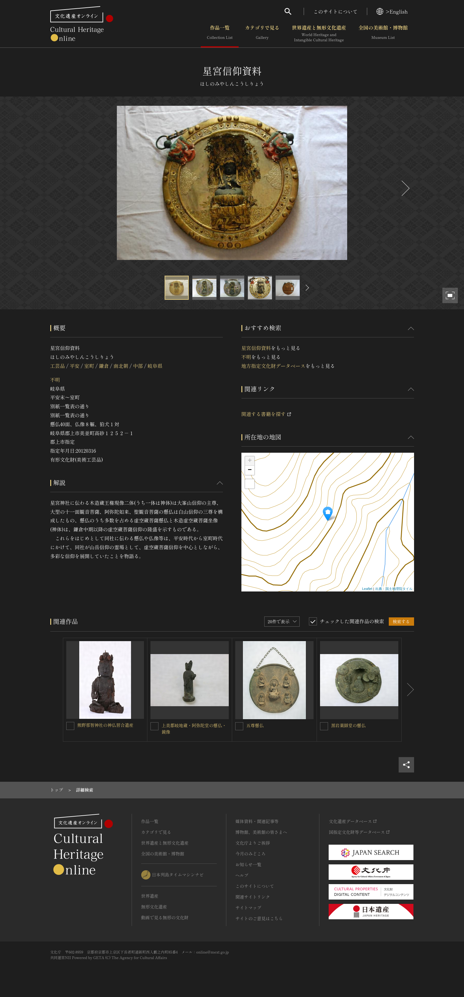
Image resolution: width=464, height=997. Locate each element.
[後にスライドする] (405, 188)
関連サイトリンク (253, 897)
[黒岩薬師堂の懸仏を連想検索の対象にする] (324, 726)
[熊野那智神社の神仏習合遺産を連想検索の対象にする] (70, 726)
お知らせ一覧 (248, 864)
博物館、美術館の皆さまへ (261, 832)
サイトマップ (248, 907)
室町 (89, 365)
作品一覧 (219, 33)
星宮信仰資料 (256, 348)
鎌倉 (104, 365)
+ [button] (250, 461)
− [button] (250, 470)
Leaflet (367, 589)
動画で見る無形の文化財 (165, 917)
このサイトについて (335, 11)
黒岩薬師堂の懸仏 (348, 725)
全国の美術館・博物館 (383, 33)
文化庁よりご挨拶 (253, 843)
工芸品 (57, 365)
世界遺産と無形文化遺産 (319, 33)
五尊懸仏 (255, 725)
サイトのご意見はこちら (259, 918)
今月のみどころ (251, 854)
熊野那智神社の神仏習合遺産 (105, 725)
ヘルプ (242, 875)
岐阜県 (155, 365)
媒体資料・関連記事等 (257, 821)
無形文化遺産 (154, 907)
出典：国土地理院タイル (394, 589)
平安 (75, 365)
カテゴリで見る (262, 33)
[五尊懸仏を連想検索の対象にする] (239, 726)
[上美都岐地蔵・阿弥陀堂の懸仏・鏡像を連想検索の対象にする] (154, 726)
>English (392, 11)
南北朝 (120, 365)
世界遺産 (149, 896)
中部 (138, 365)
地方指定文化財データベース (273, 365)
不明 (55, 379)
